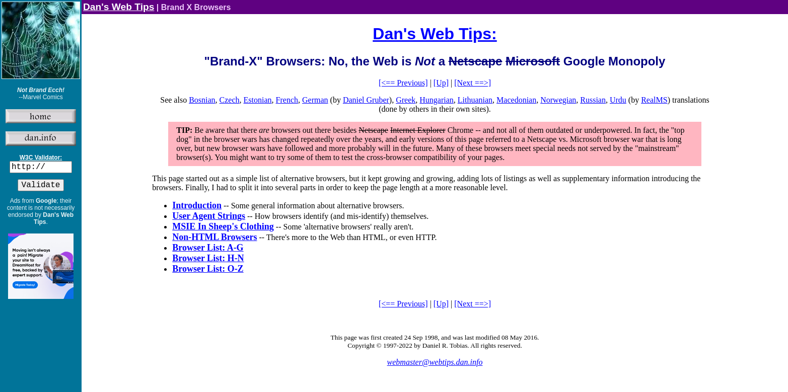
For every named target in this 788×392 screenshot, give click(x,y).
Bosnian (202, 100)
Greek (405, 100)
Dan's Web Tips (118, 7)
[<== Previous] (403, 83)
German (315, 100)
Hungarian (436, 100)
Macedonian (516, 100)
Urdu (618, 100)
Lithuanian (475, 100)
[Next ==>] (472, 83)
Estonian (258, 100)
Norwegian (558, 100)
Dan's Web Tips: (434, 34)
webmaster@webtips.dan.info (435, 362)
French (287, 100)
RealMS (654, 100)
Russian (593, 100)
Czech (230, 100)
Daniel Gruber (366, 100)
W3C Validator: (41, 157)
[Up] (441, 83)
